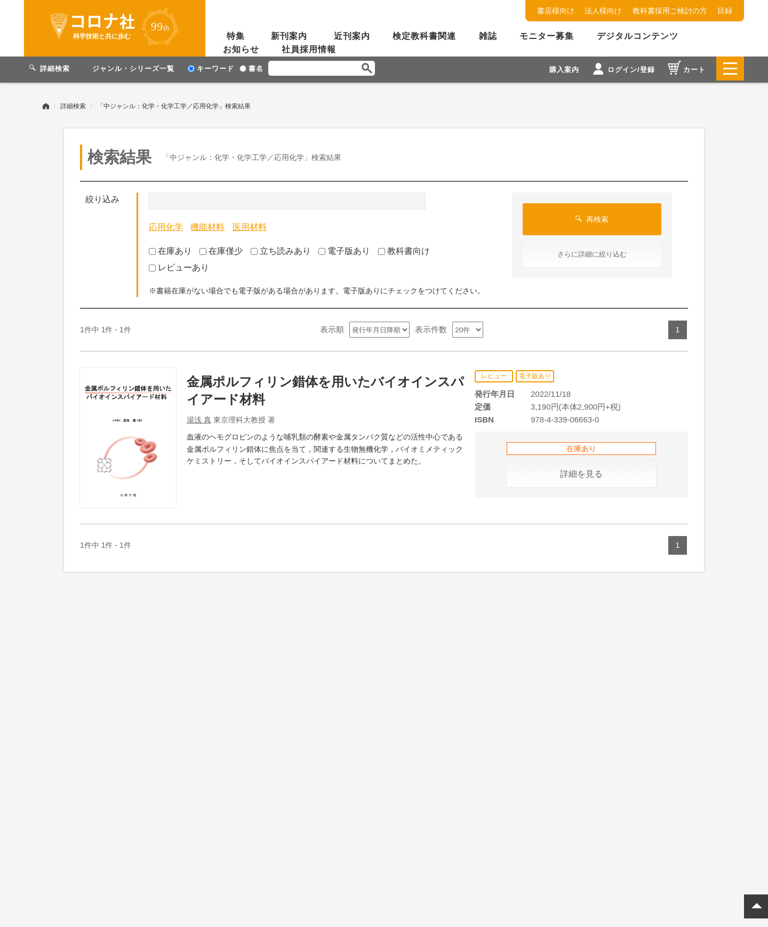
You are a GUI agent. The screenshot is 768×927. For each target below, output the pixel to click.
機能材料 (207, 224)
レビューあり (179, 265)
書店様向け (555, 10)
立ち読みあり (281, 248)
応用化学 (166, 224)
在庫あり (170, 248)
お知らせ (241, 49)
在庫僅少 (221, 248)
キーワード (211, 69)
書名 (251, 69)
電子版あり (344, 248)
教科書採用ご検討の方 (670, 10)
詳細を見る (581, 471)
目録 (724, 10)
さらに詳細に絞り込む (592, 252)
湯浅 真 (199, 417)
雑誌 (488, 36)
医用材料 (250, 224)
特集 (236, 36)
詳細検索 (73, 104)
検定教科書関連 (424, 36)
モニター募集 (546, 36)
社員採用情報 (309, 49)
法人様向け (603, 10)
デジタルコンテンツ (637, 36)
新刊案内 (289, 36)
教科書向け (404, 248)
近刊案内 (352, 36)
